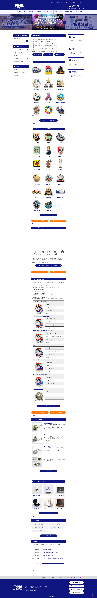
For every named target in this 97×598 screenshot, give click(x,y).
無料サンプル (59, 2)
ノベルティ (48, 76)
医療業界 (60, 156)
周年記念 (36, 89)
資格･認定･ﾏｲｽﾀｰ (48, 89)
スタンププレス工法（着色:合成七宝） (42, 316)
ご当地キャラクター (60, 76)
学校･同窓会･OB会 (60, 89)
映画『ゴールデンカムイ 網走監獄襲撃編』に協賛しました (53, 564)
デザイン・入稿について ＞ (57, 524)
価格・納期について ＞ (39, 524)
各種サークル (36, 210)
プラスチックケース (60, 495)
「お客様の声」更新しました (47, 555)
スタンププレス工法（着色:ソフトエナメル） (43, 330)
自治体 (36, 197)
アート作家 (48, 156)
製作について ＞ (57, 527)
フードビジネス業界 (36, 184)
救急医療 (36, 102)
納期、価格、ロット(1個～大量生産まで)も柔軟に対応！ (46, 45)
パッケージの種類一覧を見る (48, 513)
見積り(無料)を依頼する (76, 585)
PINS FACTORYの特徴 (18, 61)
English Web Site (79, 2)
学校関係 (48, 184)
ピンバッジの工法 (58, 11)
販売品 (36, 76)
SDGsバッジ (48, 115)
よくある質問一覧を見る (48, 535)
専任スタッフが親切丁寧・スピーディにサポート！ (45, 41)
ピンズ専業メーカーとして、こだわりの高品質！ (44, 43)
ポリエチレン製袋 (36, 495)
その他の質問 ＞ (39, 530)
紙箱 (48, 495)
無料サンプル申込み (40, 220)
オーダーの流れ (68, 11)
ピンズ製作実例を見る (48, 215)
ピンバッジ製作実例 (28, 11)
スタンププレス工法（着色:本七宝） (41, 301)
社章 (60, 115)
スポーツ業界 (36, 142)
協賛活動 (16, 75)
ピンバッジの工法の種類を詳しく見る (48, 405)
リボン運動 (48, 102)
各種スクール (60, 197)
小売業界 (60, 184)
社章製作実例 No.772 (46, 549)
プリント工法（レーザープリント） (41, 374)
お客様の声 (16, 58)
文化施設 (48, 197)
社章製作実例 (38, 11)
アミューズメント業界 (37, 156)
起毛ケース (36, 508)
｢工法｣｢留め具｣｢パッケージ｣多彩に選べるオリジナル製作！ (47, 46)
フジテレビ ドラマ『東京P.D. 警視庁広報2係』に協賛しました (53, 559)
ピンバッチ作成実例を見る (48, 120)
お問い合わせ (66, 2)
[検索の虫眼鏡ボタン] (27, 41)
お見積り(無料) (53, 2)
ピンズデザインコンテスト (70, 577)
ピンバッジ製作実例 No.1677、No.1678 (50, 552)
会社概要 (16, 69)
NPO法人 (48, 210)
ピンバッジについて (48, 11)
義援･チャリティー (60, 102)
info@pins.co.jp (71, 8)
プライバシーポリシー (51, 577)
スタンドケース (48, 508)
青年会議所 (60, 142)
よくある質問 (72, 2)
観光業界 (48, 142)
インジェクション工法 (38, 389)
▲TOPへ (33, 123)
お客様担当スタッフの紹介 (19, 72)
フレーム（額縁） (60, 508)
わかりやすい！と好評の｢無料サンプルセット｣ (44, 48)
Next (63, 22)
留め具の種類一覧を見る (48, 470)
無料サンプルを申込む (76, 589)
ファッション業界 (60, 169)
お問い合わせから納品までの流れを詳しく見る (48, 265)
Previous (31, 22)
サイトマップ (60, 577)
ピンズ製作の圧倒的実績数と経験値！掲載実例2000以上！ (46, 39)
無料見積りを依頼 (57, 220)
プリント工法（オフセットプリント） (41, 359)
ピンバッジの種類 (17, 49)
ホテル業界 (48, 169)
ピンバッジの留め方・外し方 (20, 52)
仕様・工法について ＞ (39, 527)
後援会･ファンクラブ (36, 115)
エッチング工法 (37, 345)
